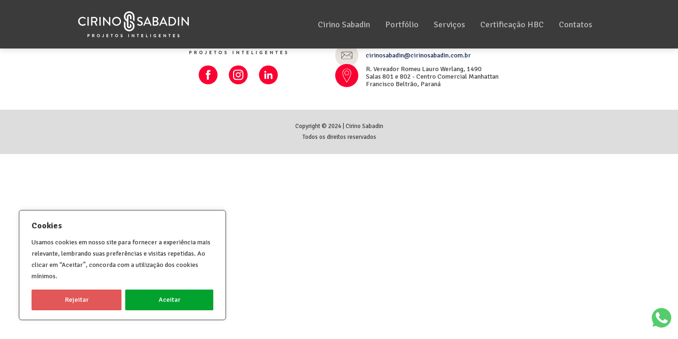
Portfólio (402, 24)
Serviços (449, 24)
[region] (122, 265)
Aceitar (169, 300)
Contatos (575, 24)
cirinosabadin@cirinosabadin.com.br (418, 55)
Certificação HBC (512, 24)
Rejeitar (77, 300)
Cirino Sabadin (344, 24)
